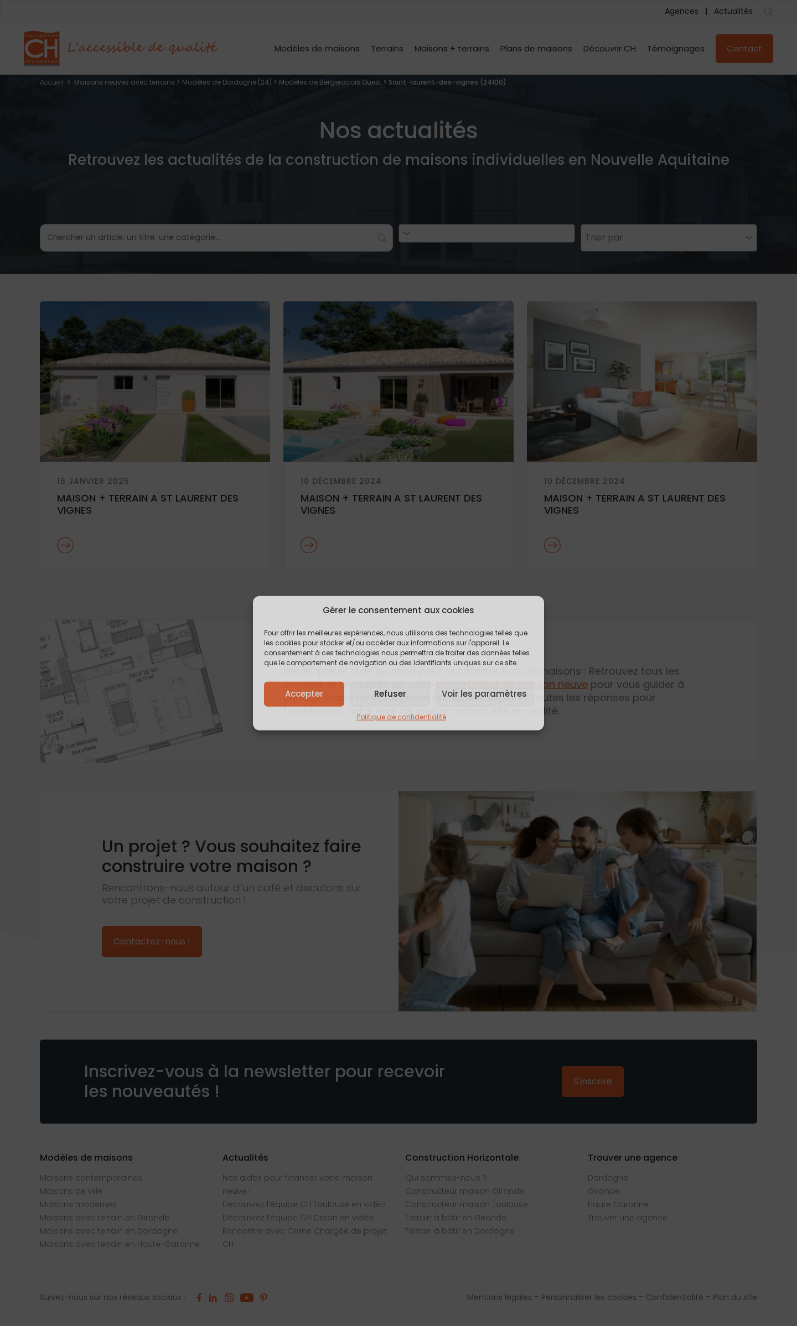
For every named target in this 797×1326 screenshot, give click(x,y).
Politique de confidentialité (401, 716)
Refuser (390, 693)
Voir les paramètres (484, 693)
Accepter (304, 693)
